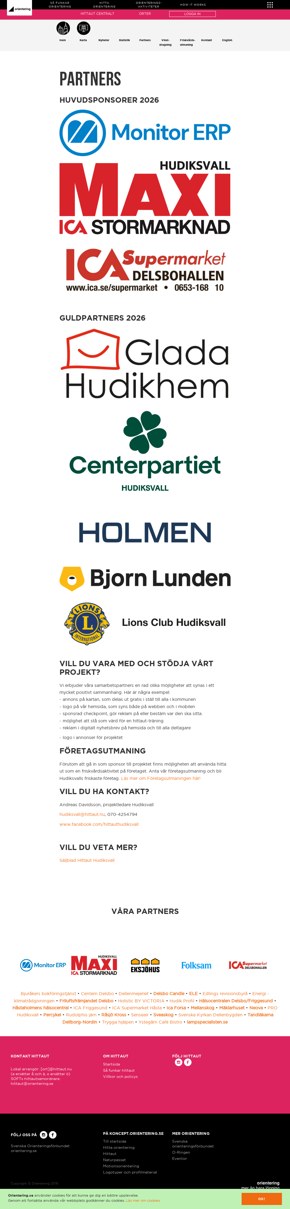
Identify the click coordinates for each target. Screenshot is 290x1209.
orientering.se (24, 1151)
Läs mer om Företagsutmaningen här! (160, 778)
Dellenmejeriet (133, 993)
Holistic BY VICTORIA (141, 1000)
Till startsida (114, 1141)
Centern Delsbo (97, 993)
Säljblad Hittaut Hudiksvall (87, 860)
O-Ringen (181, 1152)
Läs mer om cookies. (143, 1200)
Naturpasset (114, 1160)
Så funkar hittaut (119, 1070)
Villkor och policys (120, 1076)
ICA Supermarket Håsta (137, 1007)
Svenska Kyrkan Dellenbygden (210, 1014)
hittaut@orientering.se (32, 1083)
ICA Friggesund (90, 1007)
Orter (145, 13)
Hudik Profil (181, 1000)
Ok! (262, 1199)
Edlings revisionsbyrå (225, 993)
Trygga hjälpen (118, 1022)
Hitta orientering (119, 1147)
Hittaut (109, 1153)
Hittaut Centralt (97, 13)
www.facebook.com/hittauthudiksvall (99, 824)
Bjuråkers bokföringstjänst (48, 993)
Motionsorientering (121, 1166)
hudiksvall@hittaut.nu (82, 814)
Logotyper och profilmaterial (130, 1172)
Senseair (139, 1014)
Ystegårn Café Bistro (160, 1022)
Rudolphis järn (81, 1014)
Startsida (111, 1064)
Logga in (192, 14)
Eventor (179, 1158)
